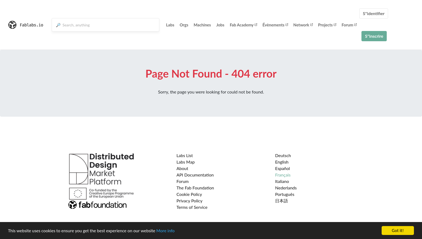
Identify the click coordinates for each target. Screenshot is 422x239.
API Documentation (195, 174)
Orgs (184, 24)
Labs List (185, 155)
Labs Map (186, 161)
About (182, 168)
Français (282, 174)
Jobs (220, 24)
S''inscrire (374, 36)
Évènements (275, 24)
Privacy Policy (190, 200)
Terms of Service (192, 207)
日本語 (281, 200)
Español (282, 168)
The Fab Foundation (195, 187)
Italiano (282, 181)
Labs (170, 24)
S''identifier (374, 13)
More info (165, 231)
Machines (202, 24)
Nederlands (286, 187)
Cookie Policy (189, 194)
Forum (349, 24)
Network (303, 24)
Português (284, 194)
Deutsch (283, 155)
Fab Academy (243, 24)
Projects (327, 24)
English (282, 161)
